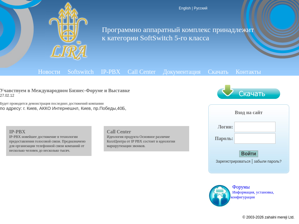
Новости (49, 71)
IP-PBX (110, 71)
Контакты (248, 71)
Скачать (218, 71)
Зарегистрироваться (233, 161)
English (185, 8)
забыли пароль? (268, 161)
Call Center (142, 71)
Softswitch (80, 71)
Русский (200, 8)
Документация (182, 71)
